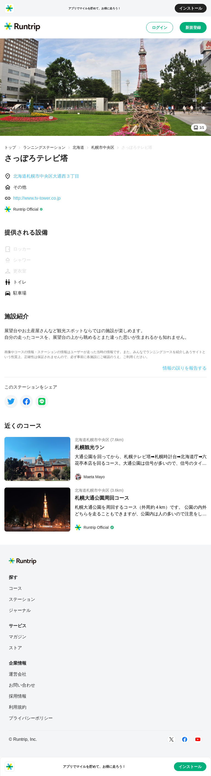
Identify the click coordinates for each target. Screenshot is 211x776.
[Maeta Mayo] (90, 477)
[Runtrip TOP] (22, 27)
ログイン (159, 27)
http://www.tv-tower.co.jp (37, 198)
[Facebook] (184, 739)
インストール (190, 8)
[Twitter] (171, 739)
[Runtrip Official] (23, 209)
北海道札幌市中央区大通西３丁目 (46, 176)
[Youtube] (197, 739)
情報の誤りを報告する (185, 368)
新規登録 (193, 27)
